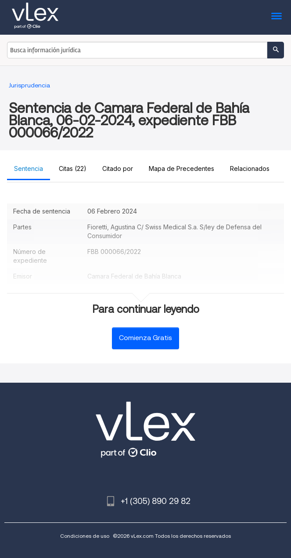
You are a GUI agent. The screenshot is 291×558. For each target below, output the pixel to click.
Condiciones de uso (84, 536)
